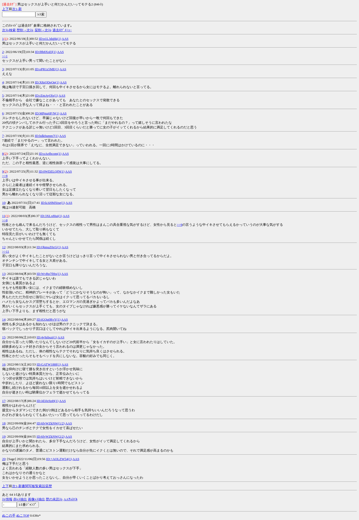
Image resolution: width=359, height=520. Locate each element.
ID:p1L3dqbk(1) (50, 39)
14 (3, 319)
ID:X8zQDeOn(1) (47, 82)
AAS (65, 39)
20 (3, 459)
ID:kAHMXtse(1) (53, 203)
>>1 (4, 56)
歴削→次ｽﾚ (25, 30)
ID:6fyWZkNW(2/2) (51, 436)
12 (3, 247)
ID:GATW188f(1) (49, 364)
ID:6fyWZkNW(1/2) (51, 423)
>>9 (179, 225)
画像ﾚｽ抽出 (36, 499)
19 (3, 436)
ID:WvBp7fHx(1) (49, 274)
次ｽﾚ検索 (9, 30)
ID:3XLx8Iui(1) (51, 216)
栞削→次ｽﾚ (43, 30)
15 (3, 337)
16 (3, 364)
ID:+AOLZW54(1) (59, 459)
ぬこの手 (9, 515)
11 (3, 216)
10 (3, 203)
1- (17, 9)
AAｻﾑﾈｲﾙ (71, 499)
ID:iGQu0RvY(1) (48, 319)
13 (3, 274)
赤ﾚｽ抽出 (20, 499)
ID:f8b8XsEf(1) (45, 52)
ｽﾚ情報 (7, 499)
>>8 (4, 176)
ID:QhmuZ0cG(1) (48, 247)
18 (3, 423)
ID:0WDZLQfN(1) (52, 171)
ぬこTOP (22, 515)
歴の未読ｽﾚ (54, 499)
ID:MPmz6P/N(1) (47, 113)
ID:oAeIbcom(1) (50, 154)
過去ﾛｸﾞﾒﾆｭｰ (62, 30)
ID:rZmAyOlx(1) (46, 95)
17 (3, 401)
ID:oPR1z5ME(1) (47, 69)
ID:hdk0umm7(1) (47, 136)
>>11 (5, 251)
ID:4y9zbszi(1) (47, 337)
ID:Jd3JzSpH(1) (48, 401)
